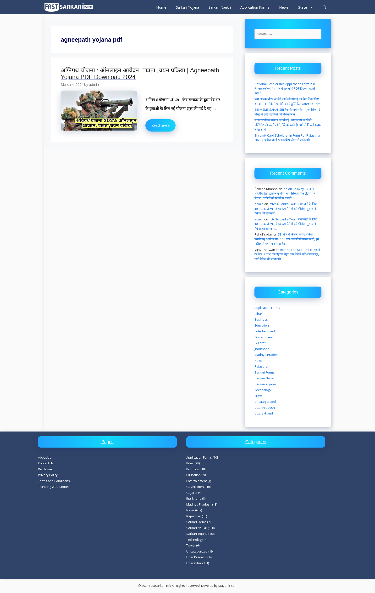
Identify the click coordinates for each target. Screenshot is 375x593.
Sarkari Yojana (187, 7)
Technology (262, 390)
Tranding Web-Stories (54, 486)
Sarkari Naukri (220, 7)
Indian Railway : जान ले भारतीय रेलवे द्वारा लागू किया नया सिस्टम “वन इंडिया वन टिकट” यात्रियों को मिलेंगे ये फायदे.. (284, 193)
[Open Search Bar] (324, 7)
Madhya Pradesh (267, 354)
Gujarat (259, 343)
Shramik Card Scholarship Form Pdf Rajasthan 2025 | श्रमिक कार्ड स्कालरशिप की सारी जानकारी (287, 137)
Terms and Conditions (54, 481)
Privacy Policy (48, 475)
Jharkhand (262, 349)
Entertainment (264, 331)
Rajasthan (261, 366)
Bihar (258, 313)
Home (161, 7)
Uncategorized (265, 401)
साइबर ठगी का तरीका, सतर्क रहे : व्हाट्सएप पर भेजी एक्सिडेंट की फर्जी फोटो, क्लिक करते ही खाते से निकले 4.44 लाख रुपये (287, 125)
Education (261, 325)
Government (263, 337)
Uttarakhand (263, 413)
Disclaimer (45, 469)
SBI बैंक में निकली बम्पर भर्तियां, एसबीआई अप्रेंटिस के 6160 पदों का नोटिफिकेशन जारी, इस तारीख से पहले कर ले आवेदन (286, 239)
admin (259, 204)
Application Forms (255, 7)
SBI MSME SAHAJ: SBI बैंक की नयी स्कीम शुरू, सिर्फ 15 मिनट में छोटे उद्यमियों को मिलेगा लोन (287, 111)
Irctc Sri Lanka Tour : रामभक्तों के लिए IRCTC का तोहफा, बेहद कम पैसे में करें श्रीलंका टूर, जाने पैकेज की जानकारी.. (285, 208)
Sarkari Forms (264, 372)
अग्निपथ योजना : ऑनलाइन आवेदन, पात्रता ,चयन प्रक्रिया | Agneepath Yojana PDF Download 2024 (140, 73)
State (308, 7)
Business (261, 319)
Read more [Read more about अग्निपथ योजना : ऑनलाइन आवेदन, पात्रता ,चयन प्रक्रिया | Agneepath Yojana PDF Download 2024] (160, 125)
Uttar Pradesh (264, 407)
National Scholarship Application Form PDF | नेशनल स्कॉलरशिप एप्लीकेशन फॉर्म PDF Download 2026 (286, 88)
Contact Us (46, 463)
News (284, 7)
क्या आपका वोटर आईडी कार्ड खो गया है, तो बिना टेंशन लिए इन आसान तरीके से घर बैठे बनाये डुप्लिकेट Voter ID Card (287, 101)
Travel (259, 396)
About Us (44, 457)
